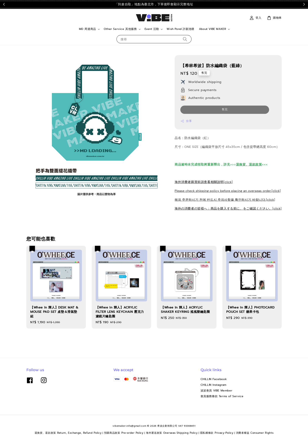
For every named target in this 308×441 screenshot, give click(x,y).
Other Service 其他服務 (120, 29)
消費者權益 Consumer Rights (255, 433)
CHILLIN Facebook (214, 379)
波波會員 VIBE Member (217, 391)
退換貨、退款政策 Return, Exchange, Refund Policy (68, 433)
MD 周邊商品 (87, 29)
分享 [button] (186, 121)
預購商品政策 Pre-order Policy (124, 433)
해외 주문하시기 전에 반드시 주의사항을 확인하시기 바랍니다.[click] (225, 200)
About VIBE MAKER (212, 29)
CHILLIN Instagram (213, 385)
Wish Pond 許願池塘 (180, 29)
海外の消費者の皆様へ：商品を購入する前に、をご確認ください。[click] (228, 208)
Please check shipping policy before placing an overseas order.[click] (228, 191)
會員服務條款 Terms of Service (222, 396)
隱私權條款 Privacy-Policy (217, 433)
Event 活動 (152, 29)
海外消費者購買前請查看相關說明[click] (204, 182)
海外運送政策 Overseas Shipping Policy (172, 433)
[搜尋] (185, 39)
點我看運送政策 (221, 4)
